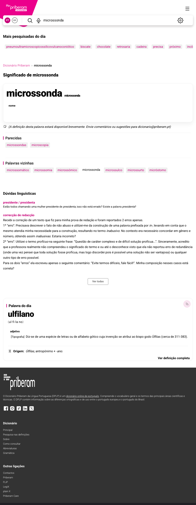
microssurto (136, 170)
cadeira (141, 46)
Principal (7, 430)
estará (49, 127)
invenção (112, 336)
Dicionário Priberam (16, 65)
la (16, 322)
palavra (39, 127)
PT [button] (7, 20)
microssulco (113, 170)
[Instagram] (12, 410)
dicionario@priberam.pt (154, 127)
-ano (59, 351)
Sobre (6, 439)
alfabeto (83, 336)
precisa (158, 46)
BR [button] (14, 20)
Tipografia (18, 336)
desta (29, 127)
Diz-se (30, 336)
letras (65, 336)
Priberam (8, 477)
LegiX (6, 486)
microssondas (16, 145)
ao (133, 336)
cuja (102, 336)
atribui (126, 336)
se (120, 336)
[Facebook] (6, 410)
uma (42, 336)
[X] (31, 410)
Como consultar (11, 444)
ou (113, 127)
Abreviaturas (10, 448)
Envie (89, 127)
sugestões (123, 127)
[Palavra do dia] (187, 304)
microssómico (67, 170)
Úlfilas (156, 336)
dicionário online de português (82, 396)
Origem (18, 351)
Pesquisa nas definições (16, 434)
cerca (166, 336)
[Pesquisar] (30, 20)
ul (10, 322)
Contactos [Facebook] (8, 473)
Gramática (8, 453)
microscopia (40, 145)
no (21, 322)
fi (13, 322)
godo (147, 336)
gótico (94, 336)
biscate (86, 46)
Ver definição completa (174, 358)
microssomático (18, 170)
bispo (140, 336)
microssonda (34, 93)
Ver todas (98, 281)
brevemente (76, 127)
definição (18, 127)
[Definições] (180, 20)
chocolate (103, 46)
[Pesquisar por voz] (38, 20)
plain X (6, 491)
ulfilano (21, 314)
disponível (61, 127)
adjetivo (15, 331)
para (134, 127)
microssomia (43, 170)
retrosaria (123, 46)
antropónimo (44, 351)
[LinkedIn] (25, 410)
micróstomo (157, 170)
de (36, 336)
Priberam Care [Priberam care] (11, 496)
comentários (102, 127)
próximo (175, 46)
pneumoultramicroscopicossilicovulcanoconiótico (40, 46)
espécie (51, 336)
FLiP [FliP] (5, 482)
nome (12, 105)
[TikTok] (19, 410)
